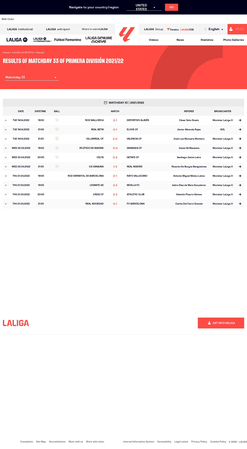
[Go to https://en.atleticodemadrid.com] (34, 19)
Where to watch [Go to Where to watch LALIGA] (95, 29)
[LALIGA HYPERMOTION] (42, 40)
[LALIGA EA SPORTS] (17, 40)
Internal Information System (138, 441)
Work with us (76, 441)
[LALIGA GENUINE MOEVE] (98, 40)
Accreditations (57, 441)
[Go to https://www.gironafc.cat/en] (103, 19)
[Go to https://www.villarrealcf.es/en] (242, 19)
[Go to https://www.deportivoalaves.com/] (57, 19)
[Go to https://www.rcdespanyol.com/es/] (150, 19)
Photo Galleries (233, 39)
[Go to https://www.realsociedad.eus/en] (208, 19)
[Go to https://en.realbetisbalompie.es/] (173, 19)
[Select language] (214, 29)
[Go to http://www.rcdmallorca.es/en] (161, 19)
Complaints (26, 441)
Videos (153, 39)
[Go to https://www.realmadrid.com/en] (185, 19)
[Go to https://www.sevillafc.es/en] (219, 19)
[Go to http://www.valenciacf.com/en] (231, 19)
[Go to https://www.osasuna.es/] (45, 19)
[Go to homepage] (127, 43)
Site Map (41, 441)
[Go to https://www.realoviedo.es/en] (196, 19)
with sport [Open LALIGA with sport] (58, 29)
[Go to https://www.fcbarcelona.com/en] (80, 19)
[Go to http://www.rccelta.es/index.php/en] (138, 19)
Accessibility (164, 441)
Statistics (207, 39)
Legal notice (181, 441)
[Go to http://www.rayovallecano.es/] (126, 19)
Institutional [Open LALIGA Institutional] (20, 29)
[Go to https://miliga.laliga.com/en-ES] (237, 29)
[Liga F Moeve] (67, 40)
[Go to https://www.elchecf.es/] (69, 19)
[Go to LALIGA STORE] (180, 29)
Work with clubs (95, 441)
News (180, 39)
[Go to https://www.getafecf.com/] (92, 19)
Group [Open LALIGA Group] (153, 29)
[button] (17, 40)
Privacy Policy (199, 441)
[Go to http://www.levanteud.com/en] (115, 19)
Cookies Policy (218, 441)
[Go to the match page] (239, 120)
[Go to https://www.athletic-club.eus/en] (22, 19)
